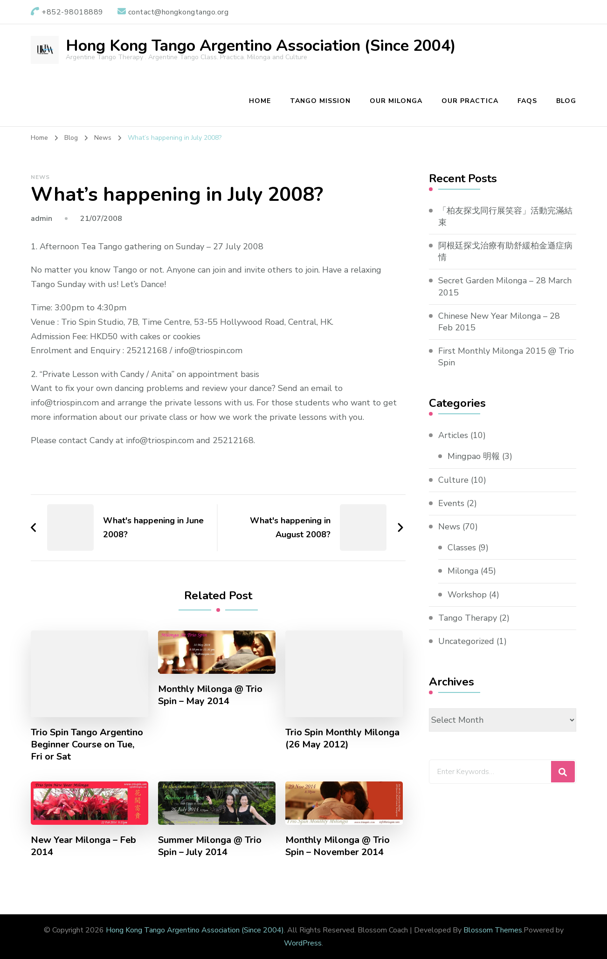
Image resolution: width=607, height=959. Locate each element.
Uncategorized (466, 641)
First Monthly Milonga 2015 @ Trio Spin (506, 356)
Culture (453, 480)
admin (41, 218)
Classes (462, 547)
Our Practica (469, 100)
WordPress (303, 943)
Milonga (463, 570)
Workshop (467, 594)
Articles (453, 435)
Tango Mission (320, 100)
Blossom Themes (492, 930)
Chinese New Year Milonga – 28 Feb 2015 (499, 321)
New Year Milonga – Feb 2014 (83, 846)
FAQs (527, 100)
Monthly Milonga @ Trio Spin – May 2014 (210, 695)
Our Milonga (396, 100)
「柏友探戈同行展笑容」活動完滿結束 (505, 216)
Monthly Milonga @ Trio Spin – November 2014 (337, 846)
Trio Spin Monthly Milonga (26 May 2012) (342, 738)
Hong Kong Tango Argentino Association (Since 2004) (261, 45)
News (40, 177)
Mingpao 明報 (474, 456)
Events (451, 503)
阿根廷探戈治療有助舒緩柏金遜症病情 (505, 251)
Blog (566, 100)
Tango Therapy (467, 617)
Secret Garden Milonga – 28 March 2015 (505, 286)
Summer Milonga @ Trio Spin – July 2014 (210, 846)
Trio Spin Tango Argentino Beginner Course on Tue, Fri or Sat (87, 744)
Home (260, 100)
